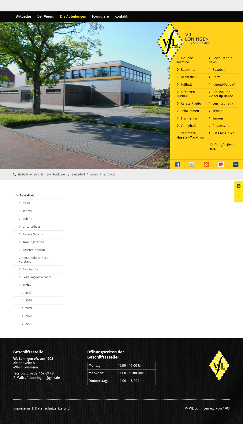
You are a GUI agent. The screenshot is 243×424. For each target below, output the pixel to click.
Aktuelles (24, 16)
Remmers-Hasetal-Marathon (190, 135)
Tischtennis (189, 118)
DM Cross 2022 (223, 133)
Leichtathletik (222, 104)
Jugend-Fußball (223, 85)
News (26, 203)
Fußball (186, 85)
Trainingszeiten (33, 242)
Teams (27, 211)
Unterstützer (31, 226)
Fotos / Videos (33, 234)
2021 (28, 324)
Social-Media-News (221, 60)
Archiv (94, 174)
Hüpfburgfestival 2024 (221, 147)
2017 (28, 292)
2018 (28, 300)
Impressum (21, 408)
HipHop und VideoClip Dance (220, 94)
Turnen (217, 118)
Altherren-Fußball (186, 94)
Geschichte (30, 269)
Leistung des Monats (37, 277)
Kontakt (121, 16)
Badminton (189, 70)
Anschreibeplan (34, 250)
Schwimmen (190, 111)
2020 (28, 316)
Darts (216, 77)
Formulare (100, 16)
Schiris (27, 219)
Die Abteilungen (73, 16)
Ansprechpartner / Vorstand (34, 259)
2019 (28, 308)
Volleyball (188, 126)
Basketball (189, 77)
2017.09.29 (109, 174)
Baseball (219, 70)
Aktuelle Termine (185, 60)
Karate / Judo (191, 104)
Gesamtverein (222, 126)
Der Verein (45, 16)
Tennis (217, 111)
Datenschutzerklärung (52, 408)
